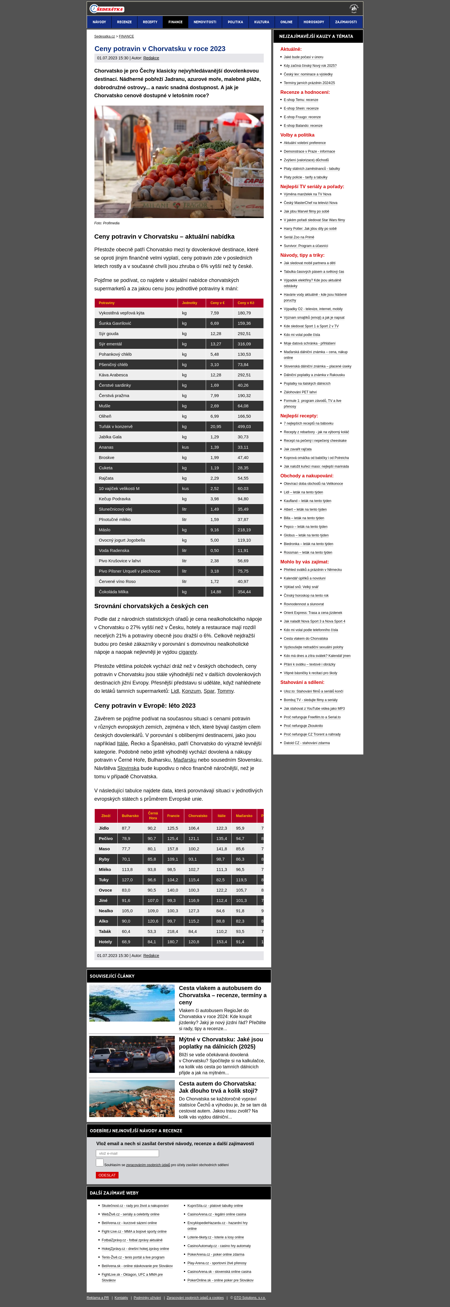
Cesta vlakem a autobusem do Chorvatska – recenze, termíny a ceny (223, 995)
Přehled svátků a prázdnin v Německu (313, 570)
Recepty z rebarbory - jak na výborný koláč (316, 432)
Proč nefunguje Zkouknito (303, 726)
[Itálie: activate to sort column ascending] (222, 816)
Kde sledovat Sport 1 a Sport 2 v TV (311, 326)
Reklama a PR (98, 1298)
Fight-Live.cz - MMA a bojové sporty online (134, 1232)
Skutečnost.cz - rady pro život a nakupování (135, 1206)
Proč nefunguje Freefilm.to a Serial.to (312, 717)
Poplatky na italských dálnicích (307, 384)
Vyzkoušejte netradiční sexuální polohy (313, 647)
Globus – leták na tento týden (306, 535)
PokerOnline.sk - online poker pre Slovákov (220, 1280)
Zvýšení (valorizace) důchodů (306, 160)
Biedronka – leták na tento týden (308, 544)
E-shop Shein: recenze (301, 108)
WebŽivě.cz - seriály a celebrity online (131, 1214)
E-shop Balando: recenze (303, 126)
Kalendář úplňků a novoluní (304, 578)
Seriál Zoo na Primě (299, 237)
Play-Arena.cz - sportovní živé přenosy (216, 1263)
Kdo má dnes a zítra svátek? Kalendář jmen (317, 656)
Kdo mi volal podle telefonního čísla (311, 630)
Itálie (122, 743)
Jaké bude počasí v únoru (303, 57)
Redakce (151, 58)
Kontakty (121, 1298)
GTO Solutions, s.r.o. (250, 1298)
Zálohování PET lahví (300, 392)
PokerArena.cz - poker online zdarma (215, 1254)
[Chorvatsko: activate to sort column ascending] (198, 816)
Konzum (191, 691)
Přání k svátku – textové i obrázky (309, 664)
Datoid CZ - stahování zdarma (307, 743)
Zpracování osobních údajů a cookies (195, 1298)
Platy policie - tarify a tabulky (305, 177)
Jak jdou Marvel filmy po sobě (306, 211)
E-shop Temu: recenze (301, 100)
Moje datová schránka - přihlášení (309, 343)
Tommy (225, 691)
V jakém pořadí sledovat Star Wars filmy (314, 220)
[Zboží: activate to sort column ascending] (106, 816)
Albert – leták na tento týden (305, 509)
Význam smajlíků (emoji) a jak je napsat (314, 318)
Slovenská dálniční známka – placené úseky (317, 366)
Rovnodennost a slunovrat (304, 604)
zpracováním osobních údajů (148, 1165)
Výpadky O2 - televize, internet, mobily (313, 309)
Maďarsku (185, 760)
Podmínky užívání (147, 1298)
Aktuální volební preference (305, 143)
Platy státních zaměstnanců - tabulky (312, 169)
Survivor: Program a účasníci (306, 246)
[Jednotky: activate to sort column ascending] (192, 303)
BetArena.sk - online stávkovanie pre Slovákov (137, 1266)
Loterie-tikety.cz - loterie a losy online (215, 1237)
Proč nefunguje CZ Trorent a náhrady (312, 734)
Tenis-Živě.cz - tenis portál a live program (133, 1257)
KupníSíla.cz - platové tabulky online (215, 1206)
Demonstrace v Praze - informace (309, 151)
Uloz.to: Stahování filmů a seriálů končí (313, 691)
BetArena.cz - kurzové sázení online (129, 1223)
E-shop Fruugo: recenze (302, 117)
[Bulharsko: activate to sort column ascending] (130, 816)
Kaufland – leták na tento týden (307, 501)
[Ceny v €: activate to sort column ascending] (219, 303)
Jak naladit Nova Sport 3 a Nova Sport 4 (314, 621)
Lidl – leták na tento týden (303, 492)
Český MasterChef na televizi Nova (311, 203)
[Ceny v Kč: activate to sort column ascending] (248, 303)
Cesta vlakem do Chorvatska (306, 639)
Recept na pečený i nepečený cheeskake (315, 441)
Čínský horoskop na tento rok (306, 596)
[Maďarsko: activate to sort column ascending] (244, 816)
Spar (209, 691)
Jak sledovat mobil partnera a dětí (309, 263)
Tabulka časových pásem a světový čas (314, 272)
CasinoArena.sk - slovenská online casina (219, 1272)
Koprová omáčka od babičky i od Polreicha (316, 458)
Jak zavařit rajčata (298, 449)
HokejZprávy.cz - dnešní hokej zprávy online (135, 1249)
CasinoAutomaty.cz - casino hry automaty (219, 1246)
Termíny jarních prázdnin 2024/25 (309, 83)
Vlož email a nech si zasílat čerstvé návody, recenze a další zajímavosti (175, 1143)
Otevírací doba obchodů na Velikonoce (313, 484)
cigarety (188, 652)
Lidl (175, 691)
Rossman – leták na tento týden (308, 553)
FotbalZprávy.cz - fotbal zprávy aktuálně (132, 1240)
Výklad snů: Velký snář (301, 587)
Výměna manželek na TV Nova (307, 194)
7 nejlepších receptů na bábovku (308, 423)
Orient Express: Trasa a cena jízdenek (313, 613)
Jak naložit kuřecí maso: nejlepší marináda (316, 466)
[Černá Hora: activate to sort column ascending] (153, 816)
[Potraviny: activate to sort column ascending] (136, 303)
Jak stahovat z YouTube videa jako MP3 (314, 709)
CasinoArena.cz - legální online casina (216, 1214)
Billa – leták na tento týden (304, 518)
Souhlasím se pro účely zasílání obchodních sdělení (166, 1165)
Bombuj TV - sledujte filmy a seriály (311, 700)
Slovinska (128, 768)
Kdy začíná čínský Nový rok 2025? (310, 66)
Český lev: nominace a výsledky (308, 74)
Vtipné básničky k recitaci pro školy (310, 673)
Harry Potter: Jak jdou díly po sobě (310, 229)
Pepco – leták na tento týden (305, 527)
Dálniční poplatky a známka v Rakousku (314, 375)
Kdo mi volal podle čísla (302, 335)
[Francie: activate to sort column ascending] (173, 816)
